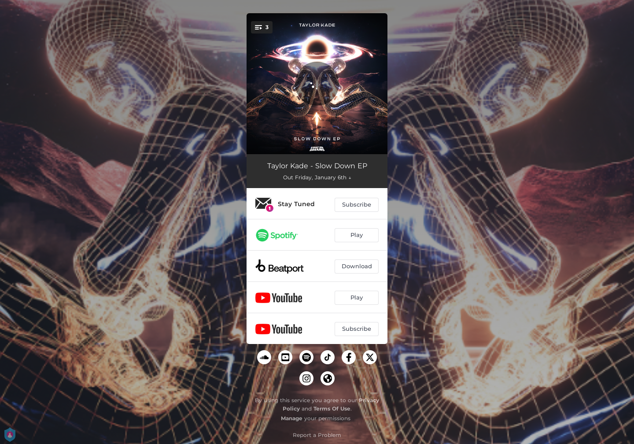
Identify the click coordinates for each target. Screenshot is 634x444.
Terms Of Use (331, 408)
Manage (291, 418)
